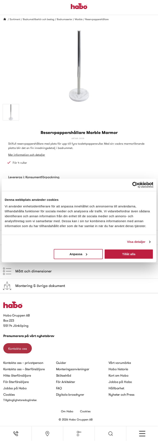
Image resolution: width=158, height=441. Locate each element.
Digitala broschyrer (70, 394)
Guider (61, 363)
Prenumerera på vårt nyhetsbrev (28, 336)
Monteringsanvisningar (72, 369)
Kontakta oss (17, 348)
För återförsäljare (16, 382)
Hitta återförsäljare (17, 375)
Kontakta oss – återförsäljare (24, 369)
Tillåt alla (128, 254)
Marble (78, 19)
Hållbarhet (116, 388)
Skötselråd (63, 375)
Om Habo (67, 411)
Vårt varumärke (120, 363)
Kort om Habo (118, 375)
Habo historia (118, 369)
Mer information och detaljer (26, 155)
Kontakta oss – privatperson (23, 363)
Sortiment (15, 19)
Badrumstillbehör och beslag (38, 19)
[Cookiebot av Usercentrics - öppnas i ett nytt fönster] (135, 185)
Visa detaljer (136, 241)
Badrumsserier (64, 19)
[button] (110, 433)
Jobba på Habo (15, 388)
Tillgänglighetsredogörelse (20, 400)
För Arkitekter (65, 382)
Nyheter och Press (121, 394)
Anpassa (78, 254)
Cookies (9, 394)
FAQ (59, 388)
